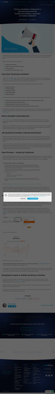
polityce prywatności (31, 196)
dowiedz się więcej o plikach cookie (40, 196)
